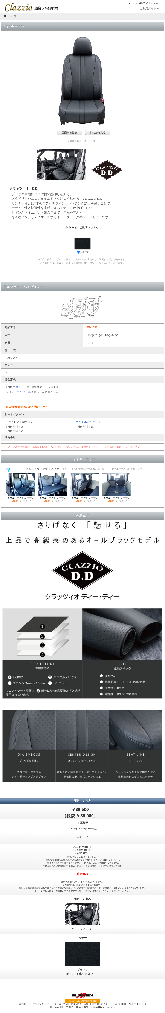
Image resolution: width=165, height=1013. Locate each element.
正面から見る (69, 132)
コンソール (24, 392)
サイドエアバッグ (87, 421)
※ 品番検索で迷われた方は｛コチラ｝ (30, 407)
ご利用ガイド (149, 8)
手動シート (20, 387)
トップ (12, 16)
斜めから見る (97, 132)
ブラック (82, 246)
